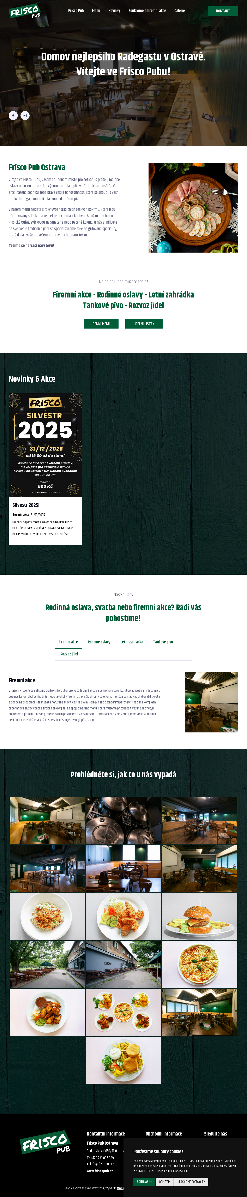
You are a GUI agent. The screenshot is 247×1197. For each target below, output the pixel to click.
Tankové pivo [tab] (163, 642)
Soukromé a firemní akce (147, 11)
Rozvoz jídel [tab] (69, 654)
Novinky (114, 11)
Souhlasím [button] (144, 1182)
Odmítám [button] (164, 1182)
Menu (96, 11)
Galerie (179, 11)
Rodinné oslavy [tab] (99, 642)
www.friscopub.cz (100, 1171)
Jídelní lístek (144, 324)
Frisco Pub (76, 11)
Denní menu (101, 324)
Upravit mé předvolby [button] (191, 1182)
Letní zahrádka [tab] (131, 642)
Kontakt (223, 11)
